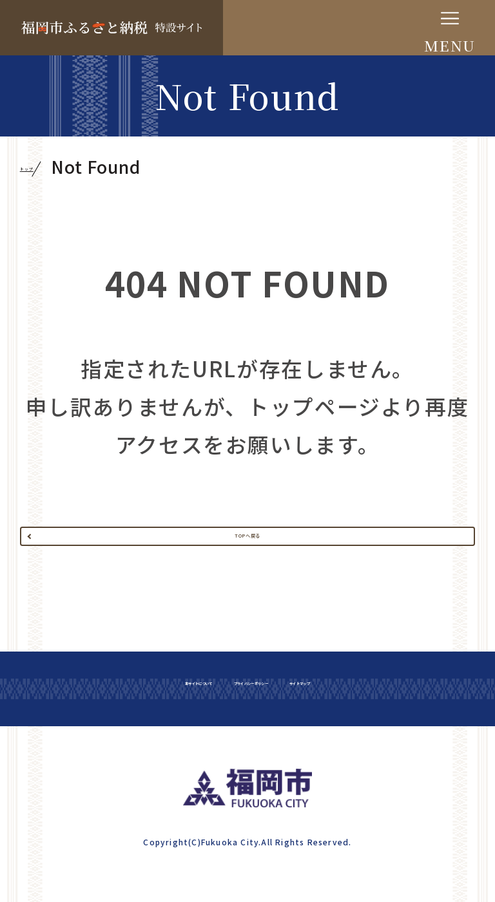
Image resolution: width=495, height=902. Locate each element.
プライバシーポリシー (264, 752)
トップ (47, 167)
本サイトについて (89, 752)
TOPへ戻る (247, 565)
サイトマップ (422, 752)
